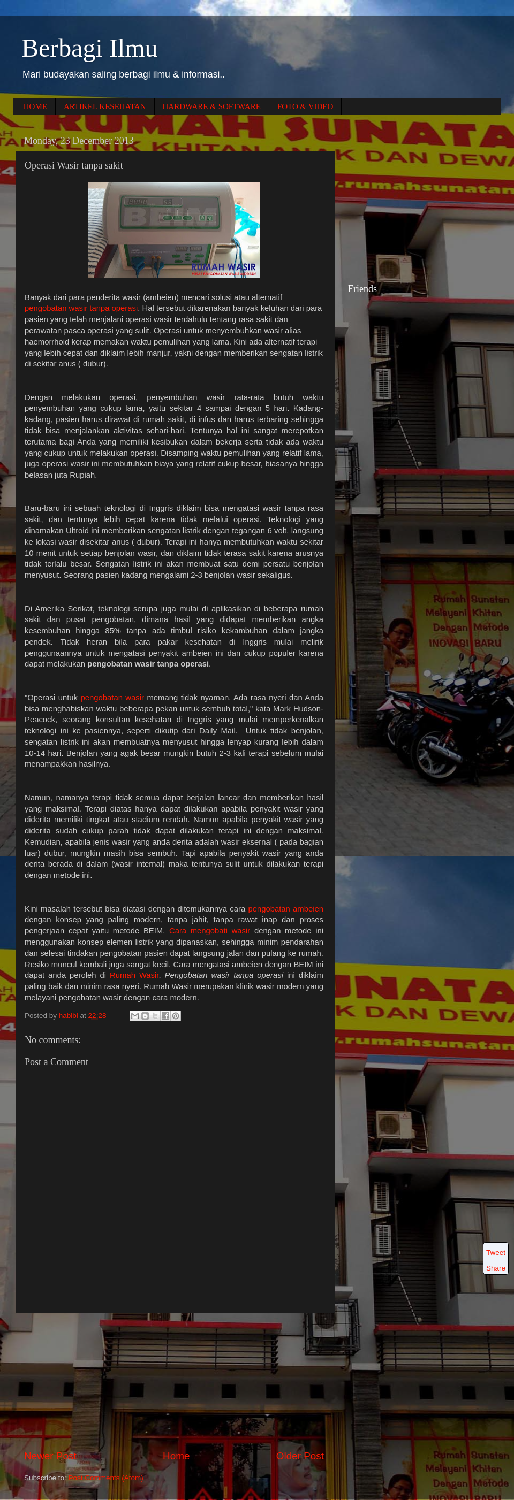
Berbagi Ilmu (89, 48)
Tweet (495, 1253)
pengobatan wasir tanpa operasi (81, 308)
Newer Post (50, 1455)
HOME (35, 106)
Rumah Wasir (134, 975)
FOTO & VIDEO (305, 106)
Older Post (300, 1455)
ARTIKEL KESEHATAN (105, 106)
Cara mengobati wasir (209, 931)
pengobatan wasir (112, 697)
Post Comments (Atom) (106, 1478)
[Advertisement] (174, 1381)
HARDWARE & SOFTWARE (212, 106)
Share (495, 1268)
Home (176, 1455)
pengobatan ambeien (285, 909)
